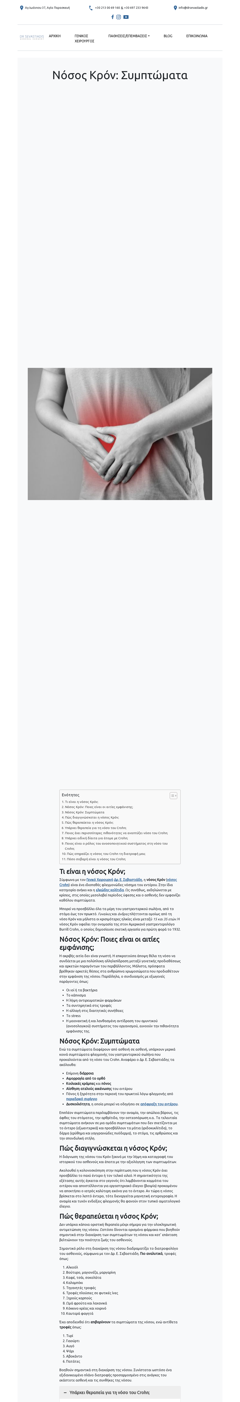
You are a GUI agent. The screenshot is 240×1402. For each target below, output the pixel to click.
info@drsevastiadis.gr (193, 7)
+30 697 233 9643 (136, 7)
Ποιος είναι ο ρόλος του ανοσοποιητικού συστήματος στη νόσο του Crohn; (116, 846)
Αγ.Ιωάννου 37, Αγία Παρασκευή (47, 7)
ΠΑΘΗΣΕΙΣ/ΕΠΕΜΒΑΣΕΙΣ (127, 36)
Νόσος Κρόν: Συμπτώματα (84, 812)
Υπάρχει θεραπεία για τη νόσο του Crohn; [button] (106, 1393)
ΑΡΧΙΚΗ (55, 36)
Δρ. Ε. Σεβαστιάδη (128, 880)
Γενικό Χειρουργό (99, 880)
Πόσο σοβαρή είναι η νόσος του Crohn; (96, 859)
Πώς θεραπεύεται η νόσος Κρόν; (89, 822)
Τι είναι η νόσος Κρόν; (81, 802)
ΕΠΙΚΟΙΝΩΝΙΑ (197, 36)
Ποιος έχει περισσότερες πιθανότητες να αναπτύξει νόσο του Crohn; (116, 833)
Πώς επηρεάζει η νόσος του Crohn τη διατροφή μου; (106, 854)
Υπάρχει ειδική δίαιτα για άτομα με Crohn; (96, 838)
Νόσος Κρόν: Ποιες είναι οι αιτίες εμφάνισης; (99, 807)
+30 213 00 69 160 (107, 7)
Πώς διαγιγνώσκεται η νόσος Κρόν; (92, 817)
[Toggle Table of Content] (171, 795)
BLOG (168, 36)
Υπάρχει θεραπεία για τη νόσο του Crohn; (95, 828)
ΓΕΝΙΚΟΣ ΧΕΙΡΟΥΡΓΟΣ (84, 38)
